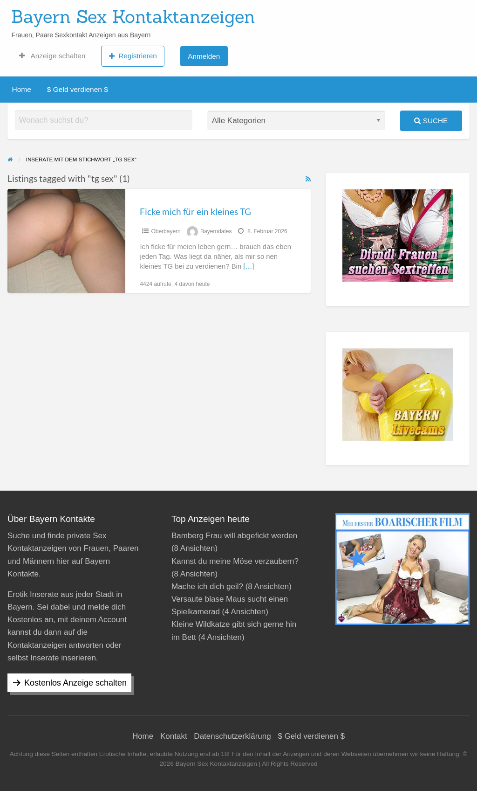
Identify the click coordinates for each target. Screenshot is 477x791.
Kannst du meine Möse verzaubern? (235, 561)
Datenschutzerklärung (232, 736)
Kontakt (173, 736)
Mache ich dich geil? (207, 586)
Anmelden (204, 56)
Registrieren (133, 56)
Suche (431, 121)
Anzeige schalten (52, 56)
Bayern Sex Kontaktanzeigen (133, 16)
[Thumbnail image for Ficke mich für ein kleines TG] (66, 241)
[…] (248, 266)
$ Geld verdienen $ (77, 89)
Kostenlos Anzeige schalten (75, 682)
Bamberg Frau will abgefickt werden (234, 535)
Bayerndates (216, 231)
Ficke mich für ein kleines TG (195, 211)
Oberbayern (165, 231)
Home (21, 89)
